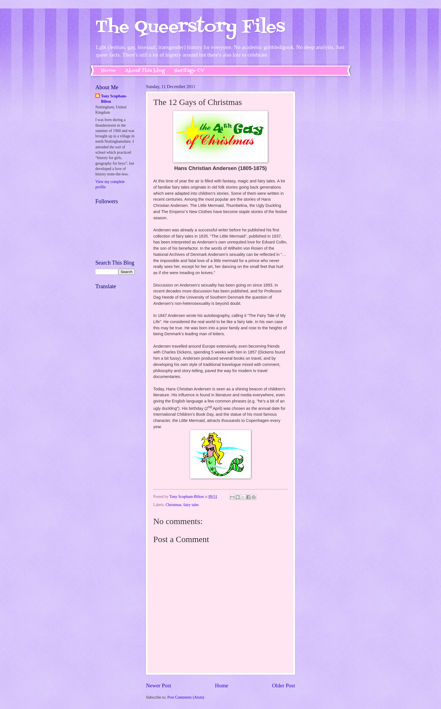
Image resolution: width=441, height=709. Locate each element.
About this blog (145, 70)
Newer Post (158, 685)
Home (108, 70)
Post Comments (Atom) (185, 697)
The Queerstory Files (190, 27)
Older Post (283, 685)
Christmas (173, 505)
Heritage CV (189, 70)
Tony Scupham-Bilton (114, 99)
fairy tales (191, 505)
